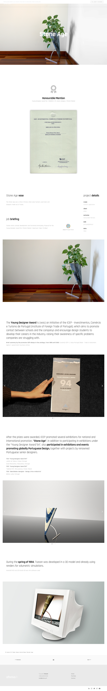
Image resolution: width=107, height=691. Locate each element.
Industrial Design (22, 652)
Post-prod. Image (30, 652)
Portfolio (73, 676)
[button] (5, 386)
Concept (17, 652)
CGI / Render (12, 652)
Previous (18, 659)
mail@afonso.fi (43, 678)
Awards (8, 652)
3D (5, 652)
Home (72, 674)
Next (89, 659)
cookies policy (38, 1)
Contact (73, 678)
